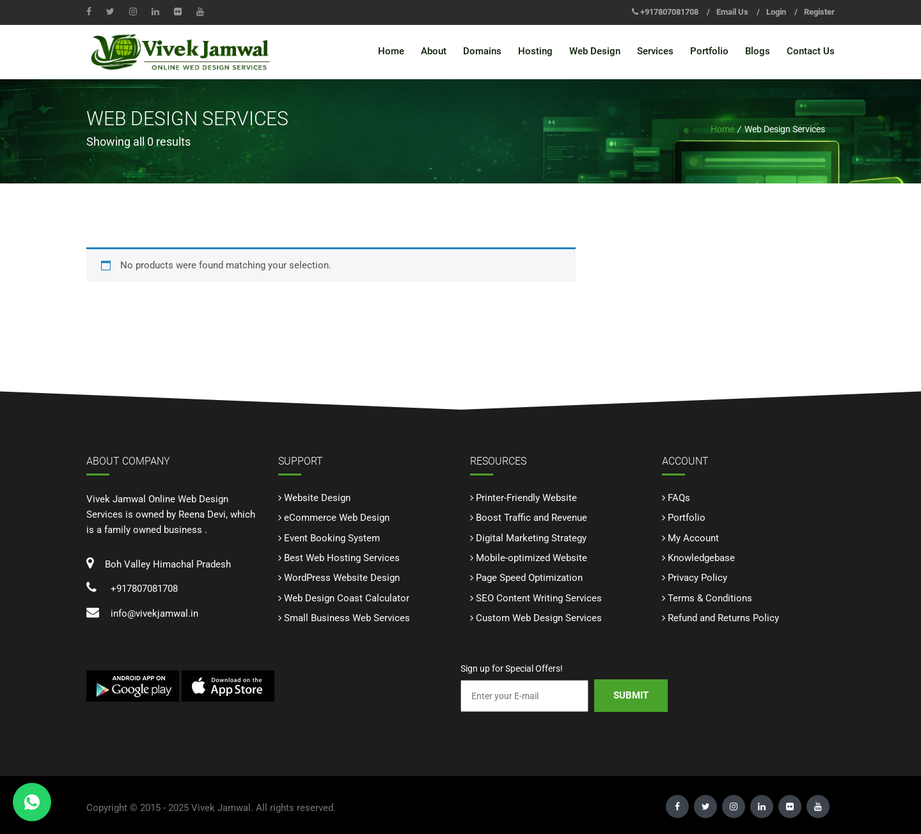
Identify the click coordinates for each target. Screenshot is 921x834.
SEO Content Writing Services (539, 597)
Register (819, 12)
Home (391, 51)
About (433, 51)
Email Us (732, 12)
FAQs (679, 497)
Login (776, 12)
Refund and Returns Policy (723, 618)
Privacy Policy (697, 577)
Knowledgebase (701, 558)
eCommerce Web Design (337, 517)
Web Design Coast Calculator (346, 597)
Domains (482, 51)
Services (655, 51)
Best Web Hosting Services (342, 558)
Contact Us (811, 51)
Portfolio (709, 51)
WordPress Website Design (342, 577)
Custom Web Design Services (539, 618)
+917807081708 (669, 12)
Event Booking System (332, 537)
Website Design (317, 497)
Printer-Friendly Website (526, 497)
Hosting (535, 51)
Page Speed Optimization (529, 577)
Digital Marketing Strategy (531, 537)
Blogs (757, 51)
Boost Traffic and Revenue (531, 517)
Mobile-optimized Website (531, 558)
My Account (693, 537)
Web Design (594, 51)
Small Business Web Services (347, 618)
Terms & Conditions (710, 597)
